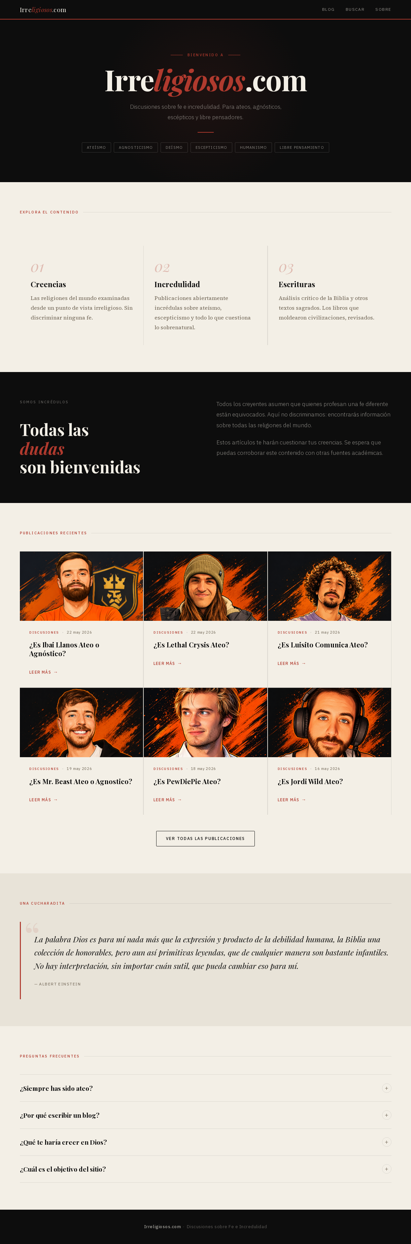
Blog (328, 9)
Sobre (383, 9)
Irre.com (43, 9)
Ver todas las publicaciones (205, 838)
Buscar (355, 9)
